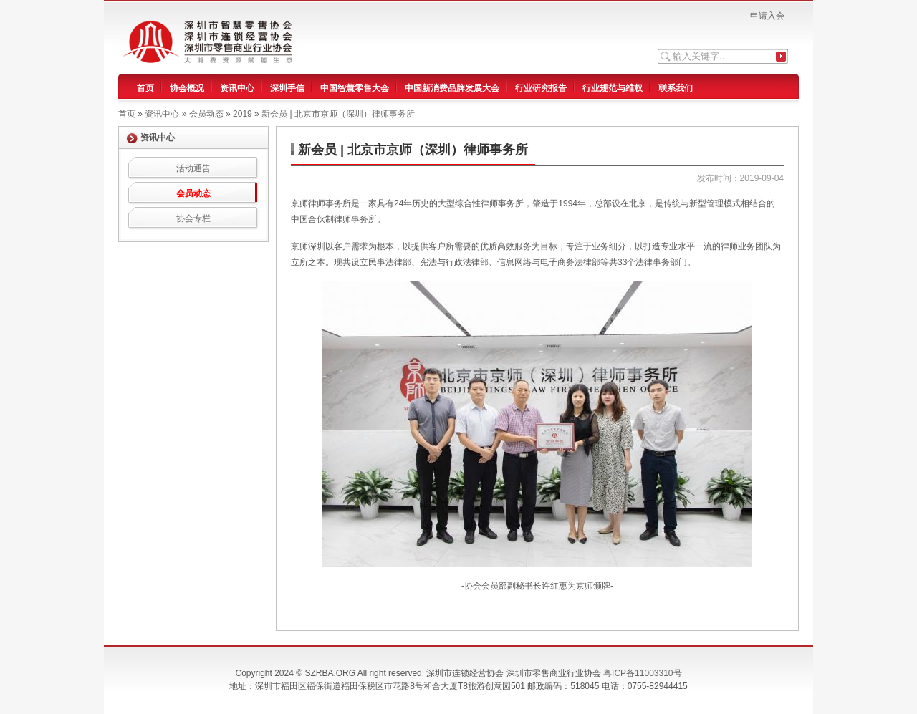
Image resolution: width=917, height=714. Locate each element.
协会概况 (187, 88)
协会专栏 (193, 218)
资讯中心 (237, 88)
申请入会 (767, 16)
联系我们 (675, 88)
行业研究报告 (541, 88)
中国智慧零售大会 (354, 88)
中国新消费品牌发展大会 (452, 88)
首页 (145, 88)
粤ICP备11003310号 (642, 673)
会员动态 (193, 193)
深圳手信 (287, 88)
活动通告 (193, 168)
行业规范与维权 (612, 88)
